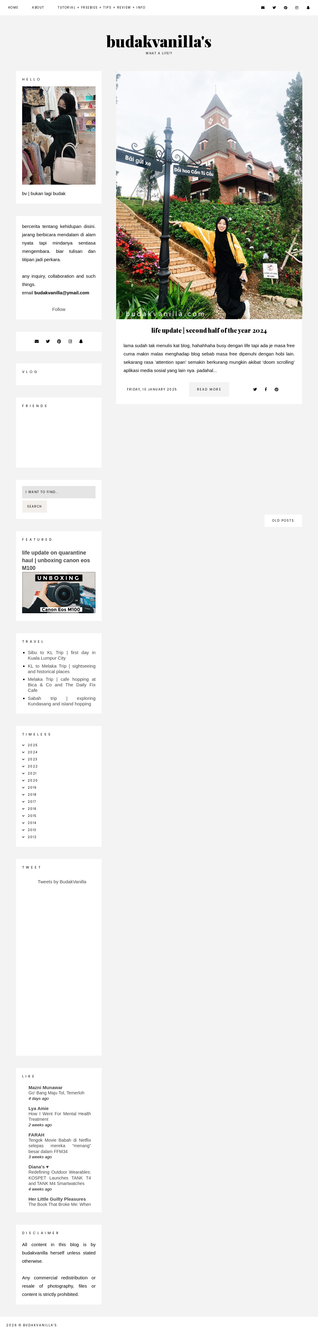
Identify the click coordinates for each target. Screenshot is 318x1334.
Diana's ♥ (39, 1166)
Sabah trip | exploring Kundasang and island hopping (62, 701)
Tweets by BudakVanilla (62, 881)
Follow (58, 309)
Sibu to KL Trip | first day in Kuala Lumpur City (62, 655)
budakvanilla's (40, 1325)
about (38, 7)
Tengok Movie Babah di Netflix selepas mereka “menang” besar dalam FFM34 (60, 1146)
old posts (283, 520)
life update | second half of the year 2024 (209, 330)
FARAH (37, 1134)
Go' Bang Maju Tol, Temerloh (56, 1092)
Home (13, 7)
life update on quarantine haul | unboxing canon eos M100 (56, 560)
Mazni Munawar (46, 1087)
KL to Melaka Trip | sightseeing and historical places (62, 668)
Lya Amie (39, 1108)
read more (209, 389)
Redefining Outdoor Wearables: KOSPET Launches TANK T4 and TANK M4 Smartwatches (60, 1178)
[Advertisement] (209, 462)
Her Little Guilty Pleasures (57, 1199)
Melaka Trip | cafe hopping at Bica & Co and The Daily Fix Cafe (62, 685)
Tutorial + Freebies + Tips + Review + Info (101, 7)
